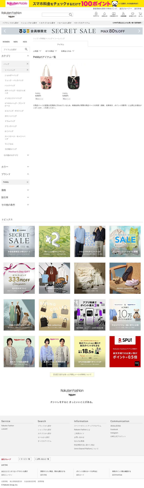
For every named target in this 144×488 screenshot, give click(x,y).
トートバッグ (10, 70)
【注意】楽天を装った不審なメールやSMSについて (72, 375)
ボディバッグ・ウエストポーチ (15, 92)
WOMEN (6, 42)
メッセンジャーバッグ (13, 98)
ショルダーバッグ (11, 75)
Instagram (114, 433)
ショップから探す (44, 430)
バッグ (6, 64)
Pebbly (42, 39)
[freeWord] (15, 49)
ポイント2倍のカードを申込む (86, 471)
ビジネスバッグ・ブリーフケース (15, 104)
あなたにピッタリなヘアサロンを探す (14, 471)
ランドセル (9, 144)
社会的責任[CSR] (30, 481)
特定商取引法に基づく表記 (84, 445)
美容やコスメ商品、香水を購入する (52, 471)
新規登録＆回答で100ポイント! (105, 9)
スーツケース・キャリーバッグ (15, 137)
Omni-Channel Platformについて (86, 449)
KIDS (25, 42)
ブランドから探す (44, 426)
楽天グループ (125, 9)
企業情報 (4, 481)
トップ (35, 39)
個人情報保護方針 (16, 481)
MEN (16, 42)
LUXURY (4, 429)
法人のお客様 (79, 441)
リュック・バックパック (14, 80)
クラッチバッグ (11, 126)
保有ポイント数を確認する (121, 471)
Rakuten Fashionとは (82, 430)
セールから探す (44, 437)
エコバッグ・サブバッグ (14, 111)
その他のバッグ (11, 149)
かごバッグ (9, 131)
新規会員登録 (116, 426)
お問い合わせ (79, 437)
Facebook (114, 429)
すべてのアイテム (44, 441)
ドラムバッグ (10, 121)
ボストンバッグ (11, 116)
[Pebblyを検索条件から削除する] (27, 182)
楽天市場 (137, 9)
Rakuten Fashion (7, 426)
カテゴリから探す (44, 433)
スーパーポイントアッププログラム (87, 426)
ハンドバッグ (10, 85)
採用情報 (41, 481)
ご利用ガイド (79, 433)
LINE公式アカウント (118, 436)
